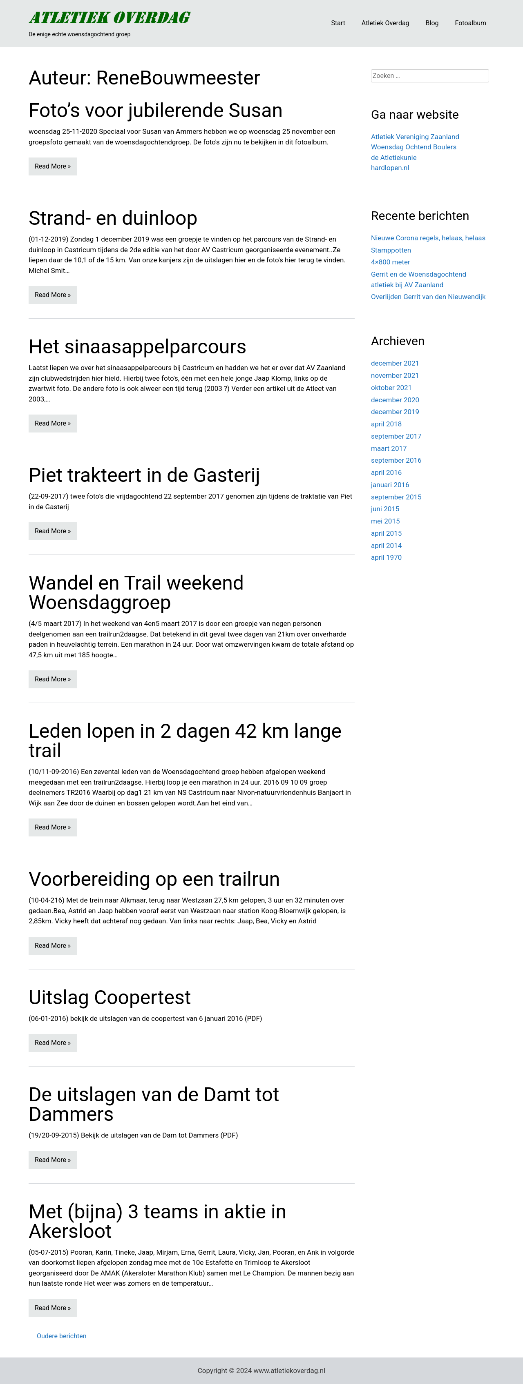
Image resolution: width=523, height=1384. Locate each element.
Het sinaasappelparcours (137, 346)
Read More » (53, 166)
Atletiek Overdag (385, 23)
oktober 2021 (391, 388)
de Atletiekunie (394, 157)
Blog (432, 23)
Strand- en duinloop (113, 218)
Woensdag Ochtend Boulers (413, 147)
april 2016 (386, 472)
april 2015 (386, 533)
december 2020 (395, 400)
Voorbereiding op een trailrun (154, 879)
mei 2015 (385, 521)
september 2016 (396, 460)
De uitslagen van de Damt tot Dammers (154, 1104)
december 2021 (395, 363)
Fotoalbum (470, 23)
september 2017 (396, 436)
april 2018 (386, 424)
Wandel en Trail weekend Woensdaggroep (136, 592)
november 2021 (395, 375)
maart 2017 (389, 448)
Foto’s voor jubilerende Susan (156, 110)
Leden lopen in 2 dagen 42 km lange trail (185, 740)
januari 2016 (390, 485)
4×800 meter (390, 262)
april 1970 (386, 557)
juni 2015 (385, 509)
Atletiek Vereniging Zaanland (415, 137)
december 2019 (395, 412)
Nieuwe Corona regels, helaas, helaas (428, 238)
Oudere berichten (62, 1336)
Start (338, 23)
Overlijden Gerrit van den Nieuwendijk (428, 297)
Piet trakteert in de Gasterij (144, 475)
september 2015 (396, 497)
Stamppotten (391, 250)
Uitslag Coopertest (110, 997)
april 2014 (386, 545)
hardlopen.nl (390, 168)
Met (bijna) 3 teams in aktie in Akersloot (157, 1221)
